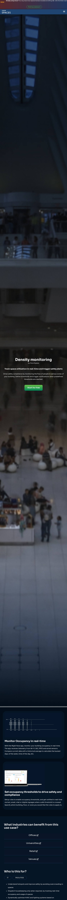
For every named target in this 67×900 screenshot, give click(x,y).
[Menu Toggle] (64, 11)
